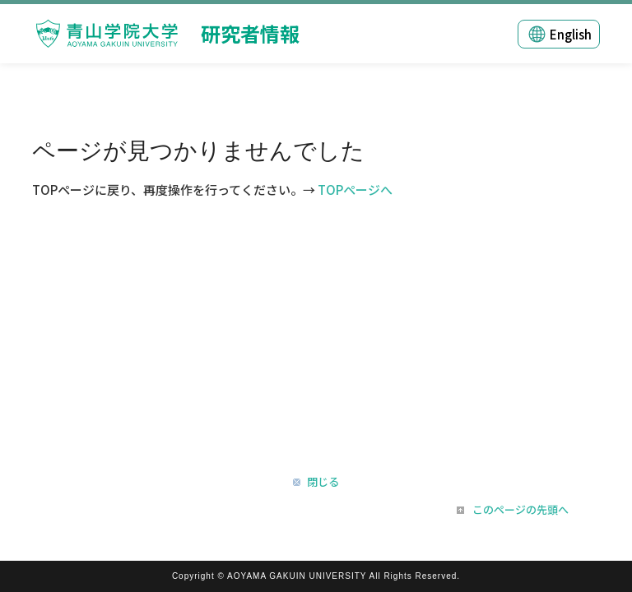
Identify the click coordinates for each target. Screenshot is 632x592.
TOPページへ (355, 189)
